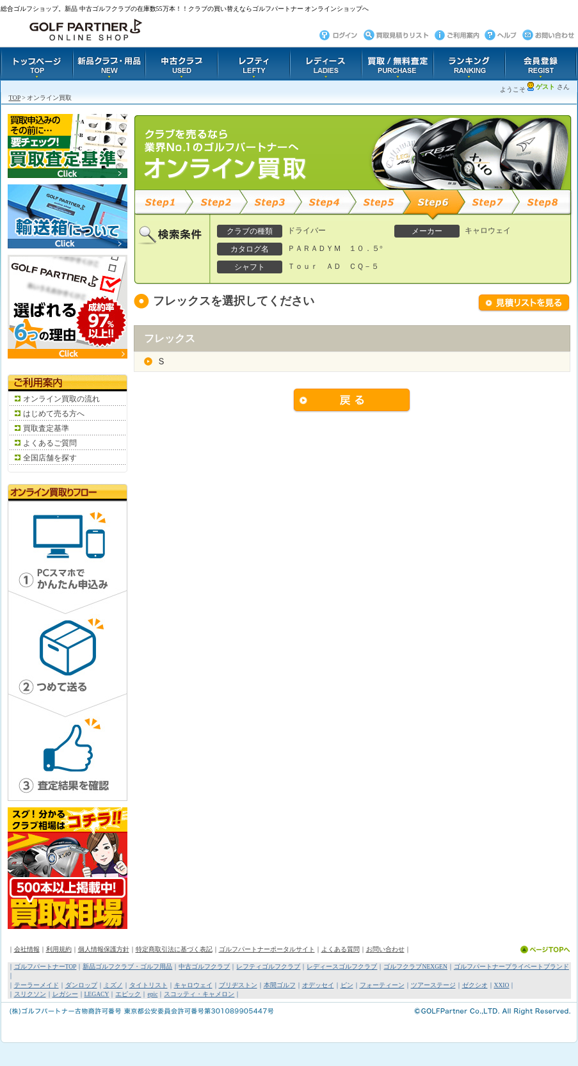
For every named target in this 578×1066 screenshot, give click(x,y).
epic (152, 993)
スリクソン (30, 993)
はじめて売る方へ (53, 413)
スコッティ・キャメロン (199, 993)
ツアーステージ (433, 985)
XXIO (502, 985)
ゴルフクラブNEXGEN (415, 966)
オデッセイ (318, 985)
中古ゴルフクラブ (204, 966)
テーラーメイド (36, 985)
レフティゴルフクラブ (268, 966)
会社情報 (27, 949)
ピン (347, 985)
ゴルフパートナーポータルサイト (267, 949)
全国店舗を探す (50, 457)
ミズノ (113, 985)
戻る (352, 401)
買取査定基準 (46, 428)
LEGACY (96, 993)
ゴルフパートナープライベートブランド (511, 966)
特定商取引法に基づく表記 (174, 949)
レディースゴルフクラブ (342, 966)
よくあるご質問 (50, 443)
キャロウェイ (193, 985)
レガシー (65, 993)
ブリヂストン (238, 985)
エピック (128, 993)
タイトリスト (148, 985)
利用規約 (59, 949)
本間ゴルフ (280, 985)
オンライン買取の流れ (61, 398)
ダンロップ (81, 985)
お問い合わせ (385, 949)
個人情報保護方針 (103, 949)
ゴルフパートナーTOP (45, 966)
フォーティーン (382, 985)
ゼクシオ (475, 985)
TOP (14, 97)
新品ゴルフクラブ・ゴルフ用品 (127, 966)
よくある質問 (340, 949)
